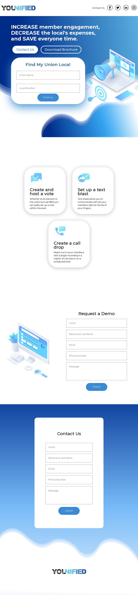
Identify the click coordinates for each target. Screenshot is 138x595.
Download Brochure (61, 49)
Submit (97, 387)
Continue (48, 97)
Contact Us (98, 8)
